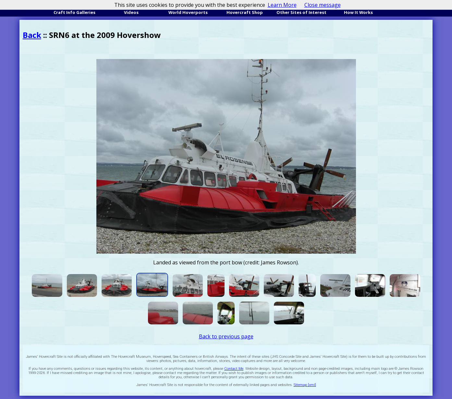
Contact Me (233, 369)
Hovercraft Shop (244, 12)
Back (32, 35)
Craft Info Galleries (74, 12)
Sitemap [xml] (305, 385)
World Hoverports (188, 12)
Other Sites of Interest (301, 12)
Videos (131, 12)
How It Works (358, 12)
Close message (322, 4)
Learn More (282, 4)
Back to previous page (226, 336)
